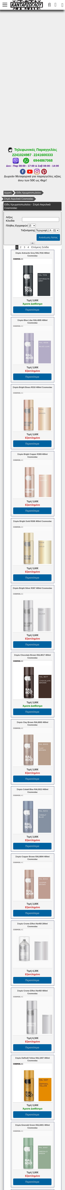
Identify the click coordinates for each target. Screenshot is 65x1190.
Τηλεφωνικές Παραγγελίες (32, 150)
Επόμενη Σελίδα (40, 247)
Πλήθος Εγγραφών (17, 225)
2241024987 (21, 155)
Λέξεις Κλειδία (10, 219)
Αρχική (8, 192)
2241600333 (43, 155)
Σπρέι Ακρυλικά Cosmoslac (18, 198)
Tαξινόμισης (28, 230)
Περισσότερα (32, 309)
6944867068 (43, 160)
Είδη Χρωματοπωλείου (28, 192)
